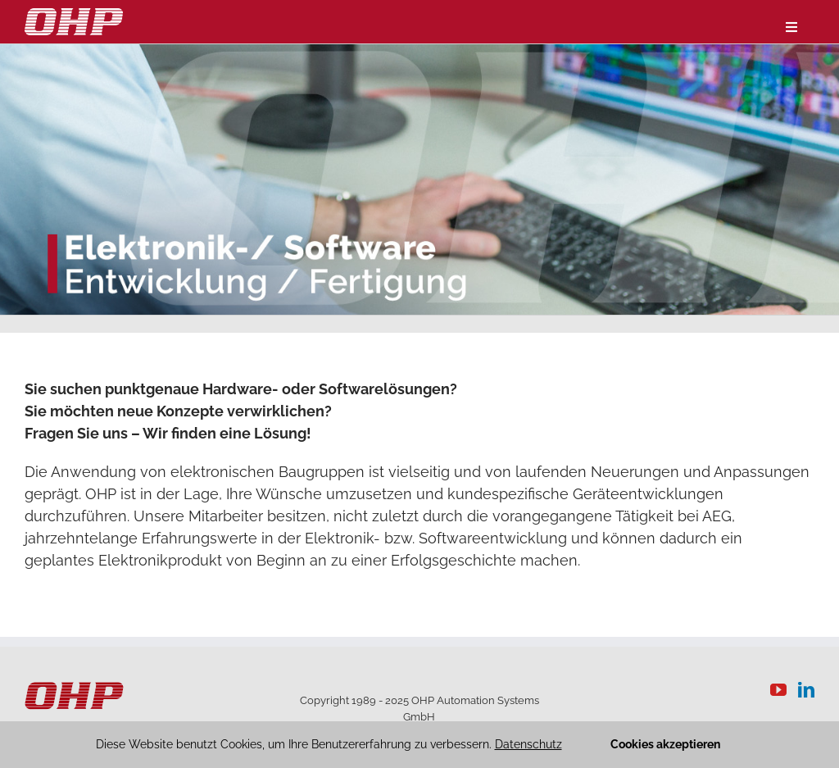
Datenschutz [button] (528, 744)
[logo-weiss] (74, 15)
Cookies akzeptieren (665, 744)
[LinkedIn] (806, 690)
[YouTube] (778, 690)
